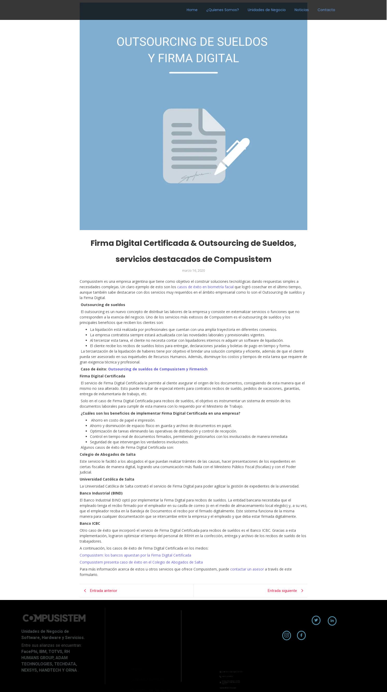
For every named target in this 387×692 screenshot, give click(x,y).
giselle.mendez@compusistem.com (231, 670)
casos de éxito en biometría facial (205, 286)
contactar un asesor (246, 569)
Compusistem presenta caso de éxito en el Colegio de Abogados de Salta (141, 562)
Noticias (273, 9)
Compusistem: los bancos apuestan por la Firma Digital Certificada (135, 555)
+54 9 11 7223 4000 (229, 672)
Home (163, 9)
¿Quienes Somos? (194, 9)
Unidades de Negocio (238, 9)
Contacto (298, 9)
